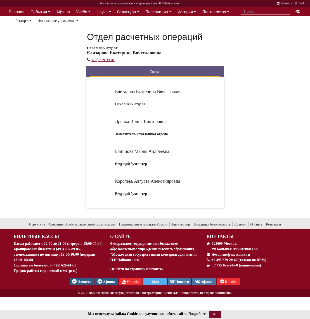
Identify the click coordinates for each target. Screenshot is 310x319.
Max (155, 282)
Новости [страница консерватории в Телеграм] (81, 281)
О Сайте (120, 236)
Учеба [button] (81, 12)
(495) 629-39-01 (101, 60)
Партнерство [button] (214, 12)
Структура (37, 224)
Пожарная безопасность (212, 224)
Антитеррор (180, 224)
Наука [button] (102, 12)
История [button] (185, 12)
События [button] (39, 12)
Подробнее (197, 314)
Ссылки (240, 224)
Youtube (130, 281)
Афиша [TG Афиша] (106, 281)
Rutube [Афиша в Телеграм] (228, 281)
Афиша (204, 281)
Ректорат (22, 21)
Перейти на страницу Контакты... (137, 269)
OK (214, 314)
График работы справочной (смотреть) (46, 271)
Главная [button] (16, 12)
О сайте (256, 224)
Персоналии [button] (156, 12)
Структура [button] (126, 12)
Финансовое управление (57, 21)
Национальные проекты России (143, 224)
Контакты (273, 224)
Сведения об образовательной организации (82, 224)
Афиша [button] (63, 12)
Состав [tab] (154, 72)
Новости (179, 281)
